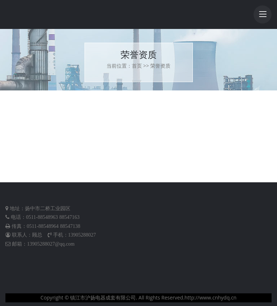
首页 (137, 65)
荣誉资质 (160, 65)
